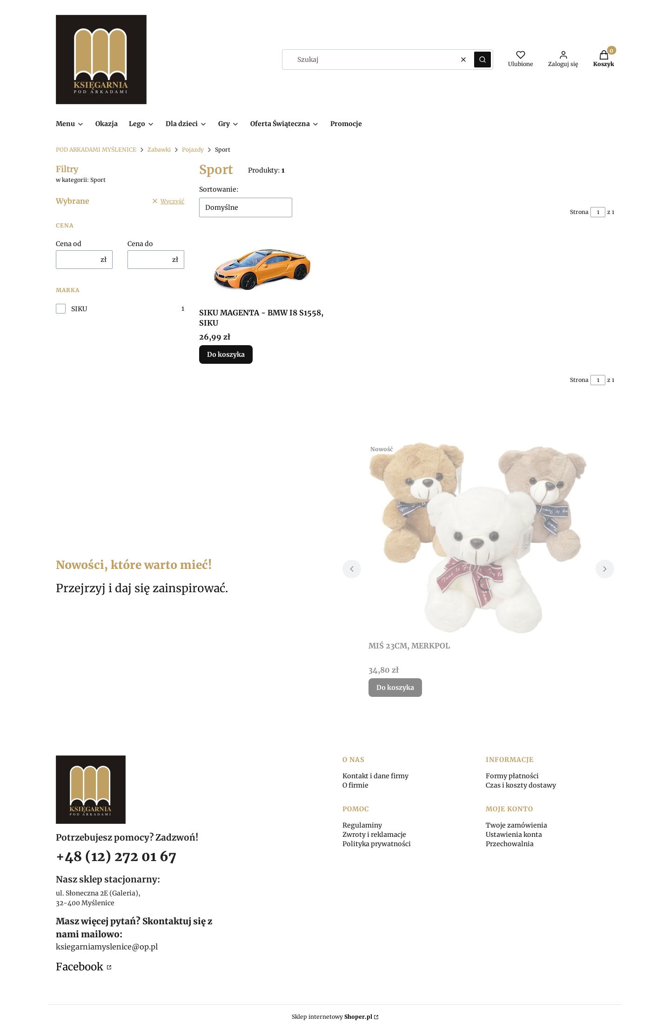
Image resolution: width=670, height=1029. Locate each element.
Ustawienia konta (514, 834)
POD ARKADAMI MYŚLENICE (96, 149)
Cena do (140, 244)
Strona (579, 211)
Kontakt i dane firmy (375, 776)
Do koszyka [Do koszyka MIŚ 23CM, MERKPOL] (395, 687)
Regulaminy (362, 825)
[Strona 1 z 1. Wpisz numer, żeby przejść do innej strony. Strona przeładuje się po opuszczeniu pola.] (597, 212)
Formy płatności (512, 776)
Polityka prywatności (376, 844)
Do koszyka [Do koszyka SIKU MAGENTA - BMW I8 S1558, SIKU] (226, 354)
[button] (482, 59)
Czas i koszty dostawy (521, 785)
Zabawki (159, 149)
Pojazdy (193, 149)
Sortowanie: (219, 189)
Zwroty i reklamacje (374, 834)
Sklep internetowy (332, 1016)
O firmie (355, 785)
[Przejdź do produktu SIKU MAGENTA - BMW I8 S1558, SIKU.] (263, 270)
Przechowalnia (510, 844)
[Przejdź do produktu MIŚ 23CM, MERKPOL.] (478, 539)
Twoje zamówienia (516, 825)
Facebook (80, 966)
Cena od (68, 244)
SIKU (79, 309)
